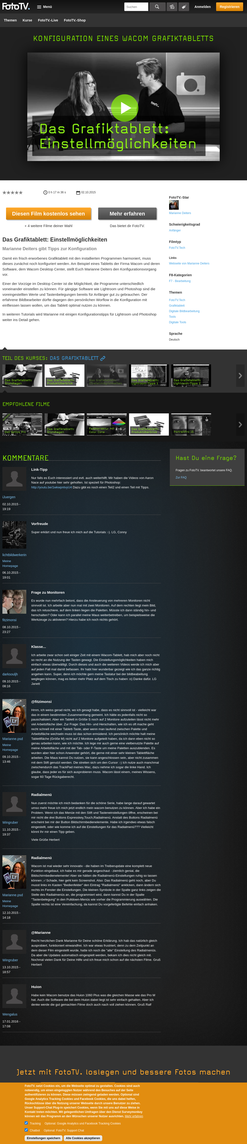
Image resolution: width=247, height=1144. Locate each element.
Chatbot (35, 1130)
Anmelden (202, 7)
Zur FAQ (181, 477)
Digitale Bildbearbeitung (184, 311)
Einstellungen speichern (43, 1138)
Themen (10, 20)
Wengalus (9, 1014)
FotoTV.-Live (48, 20)
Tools (172, 316)
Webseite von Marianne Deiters (189, 263)
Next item (240, 375)
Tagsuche (183, 6)
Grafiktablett (177, 305)
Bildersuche (172, 6)
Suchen (158, 6)
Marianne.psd (12, 739)
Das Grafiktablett (74, 358)
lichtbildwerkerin (14, 555)
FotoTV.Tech (177, 247)
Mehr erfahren (127, 214)
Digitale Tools (177, 322)
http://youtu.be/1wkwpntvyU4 (51, 487)
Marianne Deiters (180, 213)
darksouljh (10, 674)
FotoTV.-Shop (75, 20)
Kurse (27, 20)
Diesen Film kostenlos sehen (48, 214)
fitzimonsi (9, 620)
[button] (124, 108)
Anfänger (175, 230)
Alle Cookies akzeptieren (83, 1138)
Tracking (35, 1123)
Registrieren (230, 7)
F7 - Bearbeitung (180, 281)
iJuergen (8, 497)
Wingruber (10, 822)
